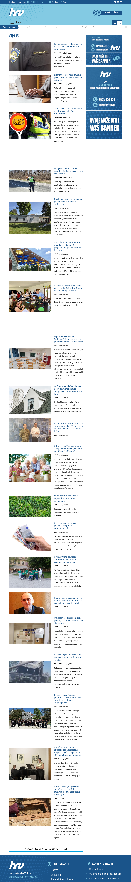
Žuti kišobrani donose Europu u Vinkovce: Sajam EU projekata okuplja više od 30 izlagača (68, 284)
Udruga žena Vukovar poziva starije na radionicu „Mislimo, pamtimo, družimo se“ (68, 515)
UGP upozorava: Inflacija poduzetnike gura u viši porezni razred (67, 601)
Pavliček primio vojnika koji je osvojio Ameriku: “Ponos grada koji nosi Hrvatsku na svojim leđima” (68, 489)
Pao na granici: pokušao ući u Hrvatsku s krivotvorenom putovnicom (42, 27)
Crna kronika (58, 62)
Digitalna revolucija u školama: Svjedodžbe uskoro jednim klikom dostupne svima (68, 386)
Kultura (56, 242)
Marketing (66, 2)
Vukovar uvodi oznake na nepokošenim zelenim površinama (68, 569)
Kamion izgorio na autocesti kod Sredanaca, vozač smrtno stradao (66, 756)
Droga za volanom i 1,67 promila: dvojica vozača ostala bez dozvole (67, 196)
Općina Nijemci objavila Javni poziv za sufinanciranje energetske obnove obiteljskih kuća (68, 445)
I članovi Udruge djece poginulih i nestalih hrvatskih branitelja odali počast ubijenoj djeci (68, 804)
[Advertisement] (46, 179)
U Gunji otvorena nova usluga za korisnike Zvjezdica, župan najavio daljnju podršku (68, 331)
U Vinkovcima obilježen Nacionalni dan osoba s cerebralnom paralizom (67, 642)
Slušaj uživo (111, 12)
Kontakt (53, 2)
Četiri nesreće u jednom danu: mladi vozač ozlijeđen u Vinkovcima (67, 130)
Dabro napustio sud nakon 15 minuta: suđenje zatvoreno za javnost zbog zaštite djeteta (67, 689)
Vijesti (56, 295)
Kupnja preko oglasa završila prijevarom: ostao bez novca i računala (99, 27)
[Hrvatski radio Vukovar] (16, 12)
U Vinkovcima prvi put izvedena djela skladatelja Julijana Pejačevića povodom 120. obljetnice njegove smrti (68, 865)
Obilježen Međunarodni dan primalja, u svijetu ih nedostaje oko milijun (68, 713)
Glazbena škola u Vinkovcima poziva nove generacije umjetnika (66, 233)
